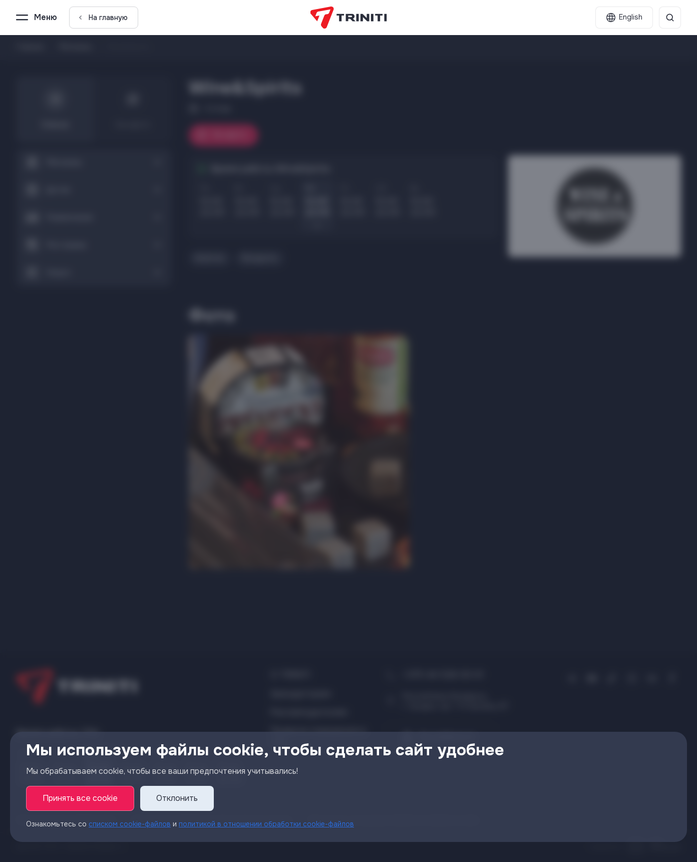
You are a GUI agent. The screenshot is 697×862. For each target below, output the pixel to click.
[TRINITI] (348, 18)
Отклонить (177, 798)
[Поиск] (670, 18)
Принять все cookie (80, 798)
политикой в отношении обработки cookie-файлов (266, 824)
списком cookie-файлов (130, 824)
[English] (624, 18)
